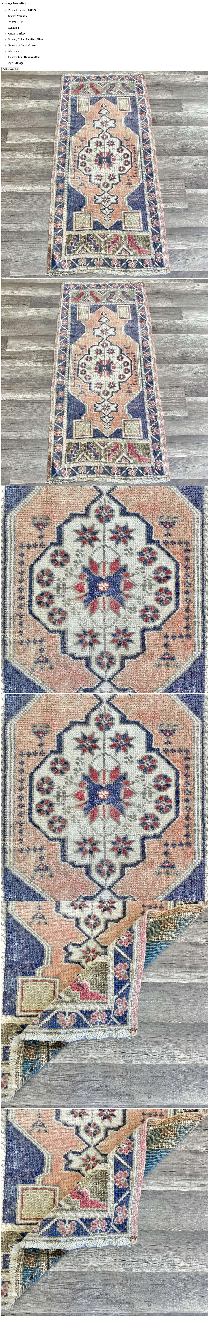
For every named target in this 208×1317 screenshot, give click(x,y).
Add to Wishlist (10, 69)
